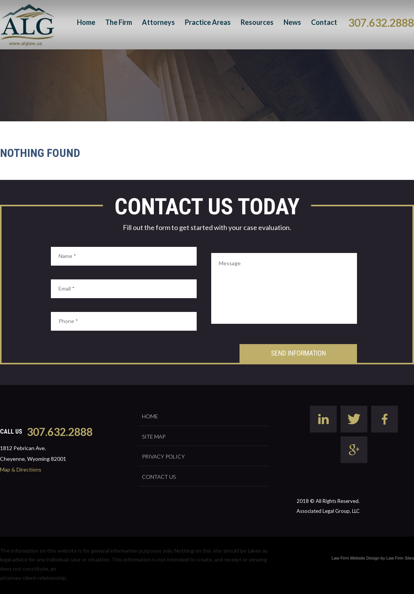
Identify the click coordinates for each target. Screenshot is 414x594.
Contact (324, 22)
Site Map (153, 436)
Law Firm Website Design (355, 558)
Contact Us (159, 476)
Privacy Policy (163, 456)
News (292, 22)
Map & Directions (20, 469)
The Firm (118, 22)
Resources (257, 22)
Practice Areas (208, 22)
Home (86, 22)
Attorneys (158, 22)
